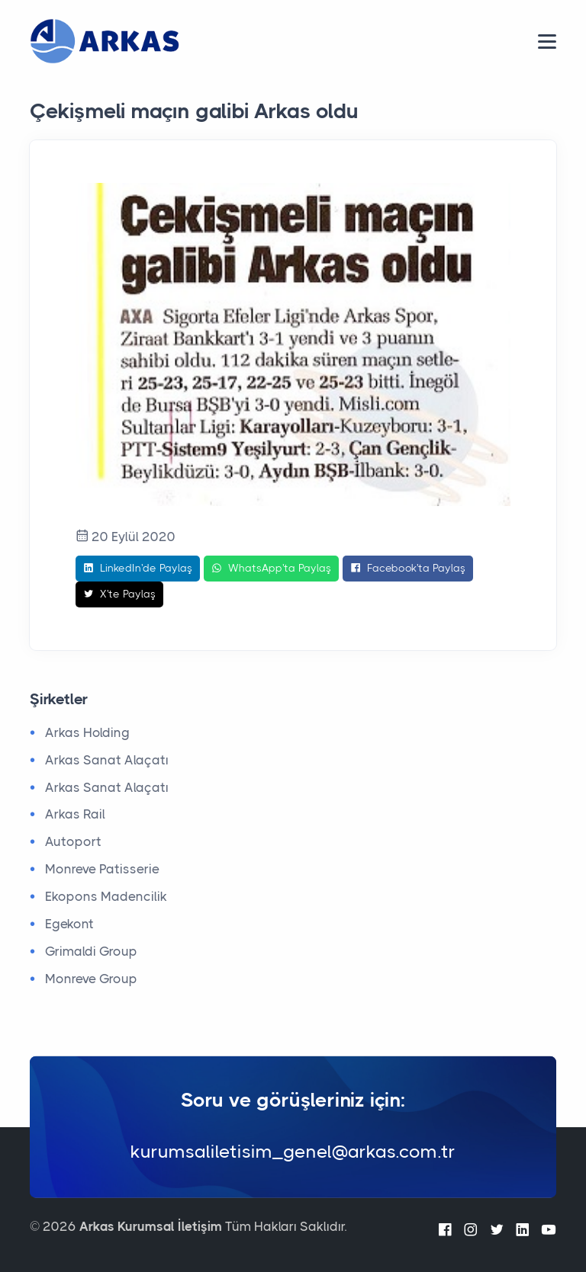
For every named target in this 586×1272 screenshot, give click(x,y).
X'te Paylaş (119, 594)
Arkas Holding (87, 732)
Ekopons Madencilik (106, 896)
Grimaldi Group (91, 951)
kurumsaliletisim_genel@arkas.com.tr (293, 1151)
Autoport (73, 841)
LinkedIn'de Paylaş (137, 568)
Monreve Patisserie (102, 868)
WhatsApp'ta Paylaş (271, 568)
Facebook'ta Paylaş (407, 568)
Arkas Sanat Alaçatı (107, 759)
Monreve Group (91, 978)
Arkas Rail (75, 814)
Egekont (69, 923)
